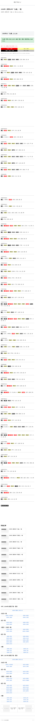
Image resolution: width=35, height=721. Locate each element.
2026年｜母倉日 (9, 584)
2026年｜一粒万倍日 (9, 575)
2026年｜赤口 (25, 612)
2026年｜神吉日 (9, 582)
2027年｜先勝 (9, 658)
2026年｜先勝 (9, 609)
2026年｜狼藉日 (9, 602)
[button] (33, 680)
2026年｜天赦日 (9, 577)
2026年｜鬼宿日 (26, 575)
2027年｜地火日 (9, 649)
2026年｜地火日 (9, 600)
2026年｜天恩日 (26, 582)
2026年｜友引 (25, 609)
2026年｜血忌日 (9, 598)
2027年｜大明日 (26, 626)
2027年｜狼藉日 (9, 651)
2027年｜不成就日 (26, 640)
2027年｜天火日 (26, 647)
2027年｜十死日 (9, 638)
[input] (17, 680)
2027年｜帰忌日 (26, 645)
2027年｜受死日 (26, 638)
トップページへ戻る (8, 717)
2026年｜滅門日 (26, 602)
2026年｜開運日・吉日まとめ (17, 570)
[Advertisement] (17, 22)
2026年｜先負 (9, 610)
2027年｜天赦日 (9, 626)
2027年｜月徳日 (26, 633)
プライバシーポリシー (26, 717)
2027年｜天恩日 (26, 631)
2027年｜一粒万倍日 (9, 624)
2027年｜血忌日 (9, 647)
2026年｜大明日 (26, 577)
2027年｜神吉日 (9, 631)
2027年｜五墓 (9, 645)
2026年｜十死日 (9, 589)
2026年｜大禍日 (26, 600)
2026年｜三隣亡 (9, 591)
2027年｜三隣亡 (9, 640)
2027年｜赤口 (25, 661)
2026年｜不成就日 (26, 591)
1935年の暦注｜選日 (4, 505)
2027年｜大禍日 (26, 649)
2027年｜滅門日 (26, 651)
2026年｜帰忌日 (26, 596)
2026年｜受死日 (26, 589)
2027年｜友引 (25, 658)
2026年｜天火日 (26, 598)
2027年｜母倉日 (9, 633)
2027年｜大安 (9, 661)
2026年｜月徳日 (26, 584)
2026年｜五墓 (9, 596)
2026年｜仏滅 (25, 610)
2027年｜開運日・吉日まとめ (17, 619)
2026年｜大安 (9, 612)
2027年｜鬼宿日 (26, 624)
